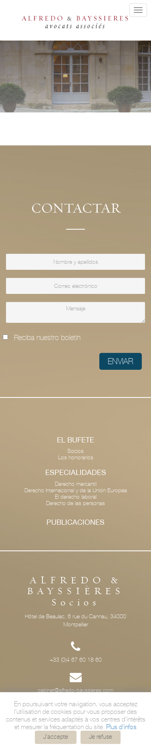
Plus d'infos (121, 727)
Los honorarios (75, 457)
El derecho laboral (76, 496)
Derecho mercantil (76, 484)
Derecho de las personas (75, 503)
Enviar (120, 361)
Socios (75, 451)
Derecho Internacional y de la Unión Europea (75, 490)
